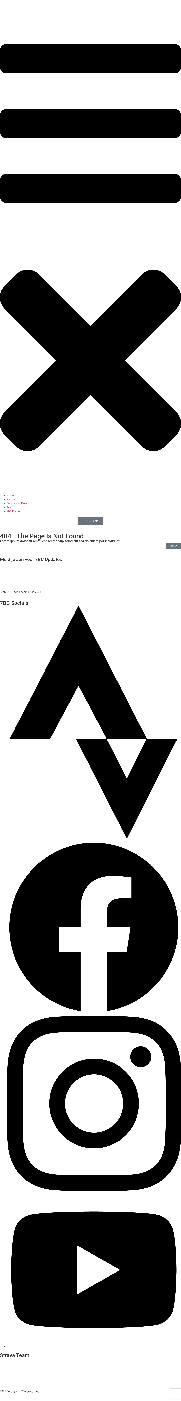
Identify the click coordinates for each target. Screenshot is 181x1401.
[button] (90, 257)
